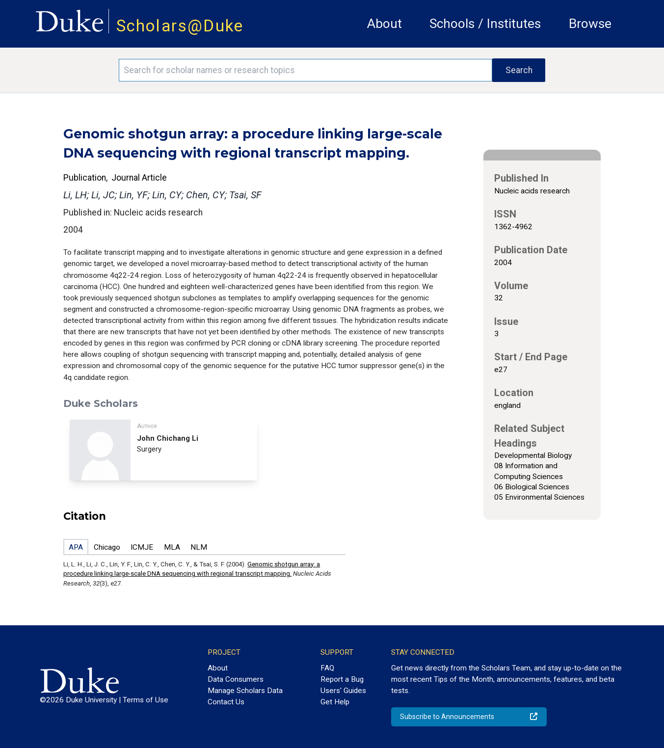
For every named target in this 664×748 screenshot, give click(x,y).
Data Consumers (236, 679)
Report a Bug (342, 679)
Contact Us (226, 701)
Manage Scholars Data (245, 690)
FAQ (327, 668)
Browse (590, 23)
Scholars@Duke (180, 25)
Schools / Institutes (485, 23)
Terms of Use (145, 699)
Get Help (334, 701)
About (384, 23)
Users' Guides (343, 690)
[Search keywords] (305, 70)
